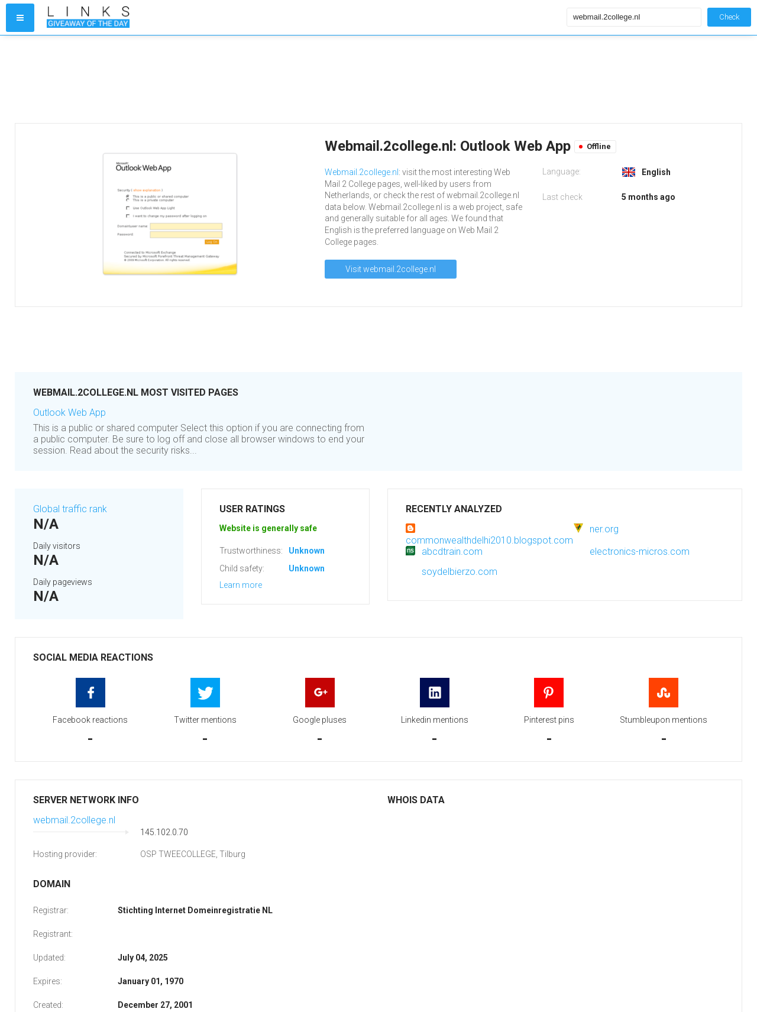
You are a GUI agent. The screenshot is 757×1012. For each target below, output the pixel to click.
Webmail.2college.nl (362, 172)
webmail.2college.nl (74, 820)
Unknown (307, 550)
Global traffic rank (70, 509)
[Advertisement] (304, 79)
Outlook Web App (69, 412)
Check (729, 16)
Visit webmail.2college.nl (390, 269)
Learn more (240, 585)
